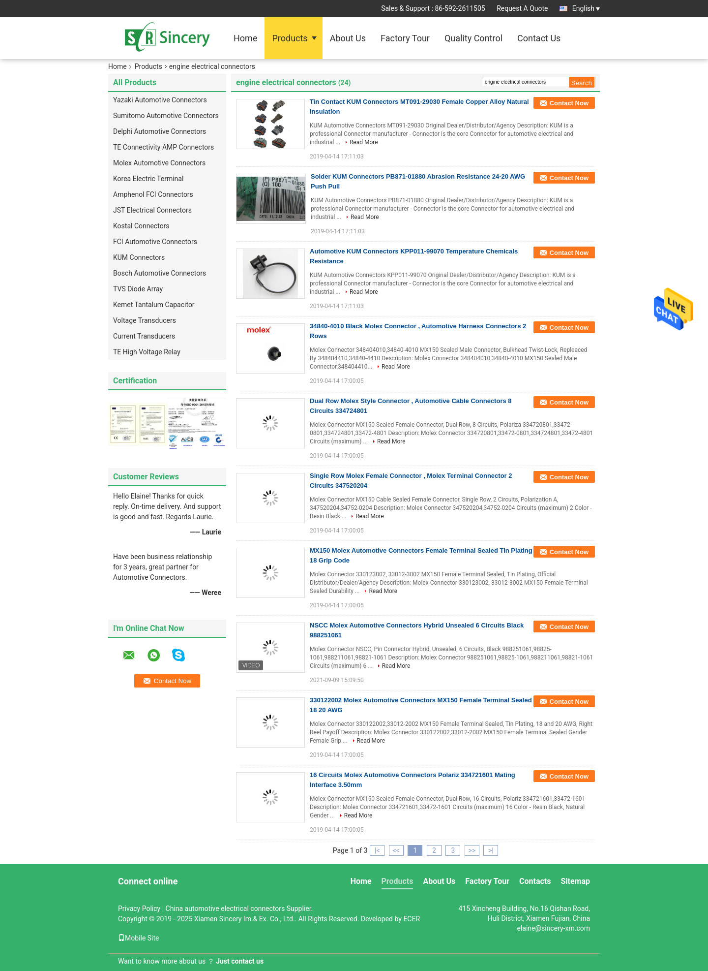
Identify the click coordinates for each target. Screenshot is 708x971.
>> (471, 850)
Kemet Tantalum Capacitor (154, 305)
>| (491, 850)
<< (396, 850)
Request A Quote (522, 8)
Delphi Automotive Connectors (159, 131)
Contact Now (569, 103)
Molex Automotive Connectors (159, 163)
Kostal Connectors (141, 226)
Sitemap (575, 881)
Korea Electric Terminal (148, 179)
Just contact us (240, 961)
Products (289, 38)
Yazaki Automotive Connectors (160, 100)
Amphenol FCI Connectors (153, 194)
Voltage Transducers (144, 320)
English (586, 8)
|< (377, 850)
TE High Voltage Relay (146, 352)
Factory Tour (405, 38)
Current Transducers (144, 336)
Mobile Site (138, 938)
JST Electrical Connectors (152, 210)
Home (245, 38)
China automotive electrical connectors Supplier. (239, 908)
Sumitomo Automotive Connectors (166, 116)
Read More (364, 142)
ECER (411, 919)
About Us (348, 38)
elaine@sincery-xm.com (553, 928)
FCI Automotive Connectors (155, 242)
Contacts (535, 881)
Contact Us (538, 38)
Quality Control (473, 38)
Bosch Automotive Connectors (159, 273)
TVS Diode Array (138, 289)
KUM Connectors (139, 257)
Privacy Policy (139, 908)
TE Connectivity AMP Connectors (163, 147)
